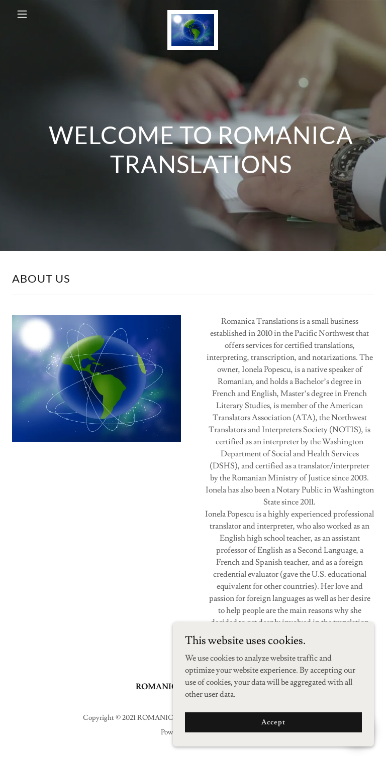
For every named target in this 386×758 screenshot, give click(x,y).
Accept (273, 721)
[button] (29, 14)
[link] (193, 14)
